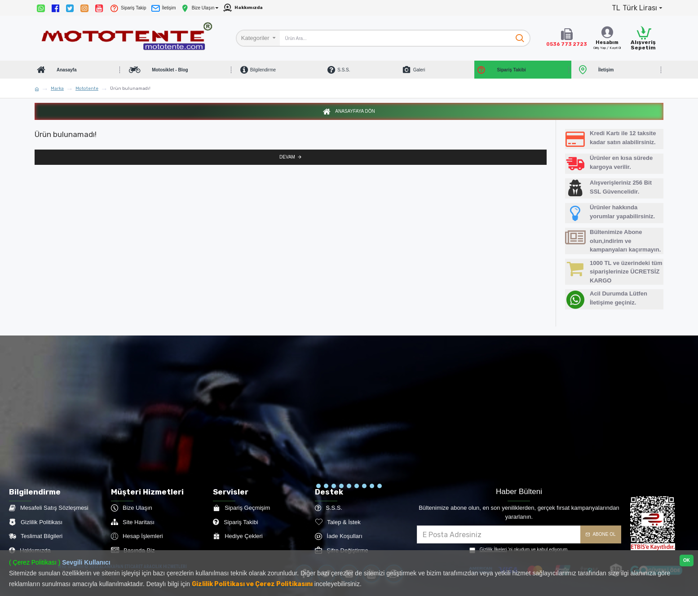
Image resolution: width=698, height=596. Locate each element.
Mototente (86, 88)
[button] (318, 487)
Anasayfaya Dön (355, 117)
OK (686, 560)
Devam (287, 165)
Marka (57, 88)
